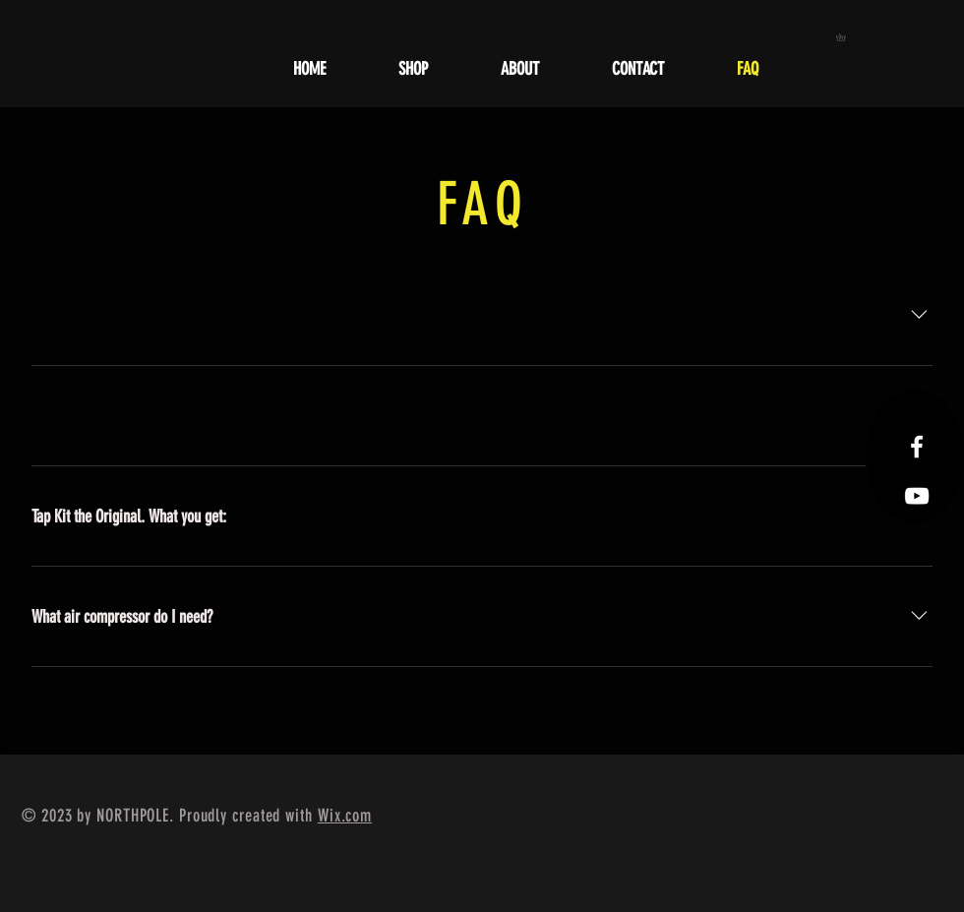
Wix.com (345, 815)
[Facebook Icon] (917, 446)
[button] (844, 37)
